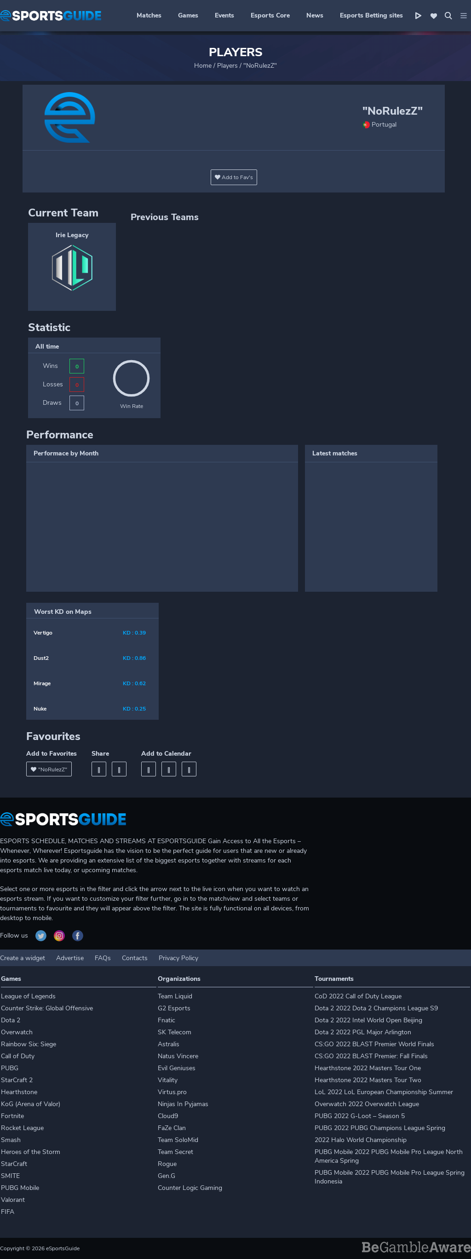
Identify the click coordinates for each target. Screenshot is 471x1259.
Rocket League (22, 1128)
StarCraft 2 (17, 1080)
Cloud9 (168, 1116)
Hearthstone (19, 1092)
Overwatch (17, 1032)
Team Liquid (175, 996)
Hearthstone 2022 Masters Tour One (368, 1068)
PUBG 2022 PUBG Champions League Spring (380, 1128)
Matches (149, 15)
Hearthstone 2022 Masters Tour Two (368, 1080)
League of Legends (28, 996)
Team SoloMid (178, 1140)
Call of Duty (17, 1056)
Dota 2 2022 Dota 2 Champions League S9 (376, 1008)
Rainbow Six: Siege (28, 1044)
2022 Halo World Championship (361, 1140)
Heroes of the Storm (30, 1152)
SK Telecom (174, 1032)
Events (224, 15)
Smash (11, 1140)
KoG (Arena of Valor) (30, 1104)
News (314, 15)
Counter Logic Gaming (190, 1187)
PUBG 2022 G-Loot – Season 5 (360, 1116)
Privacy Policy (178, 958)
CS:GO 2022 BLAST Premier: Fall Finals (371, 1056)
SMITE (10, 1176)
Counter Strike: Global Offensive (47, 1008)
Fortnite (12, 1116)
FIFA (7, 1211)
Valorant (13, 1199)
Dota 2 (10, 1020)
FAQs (103, 958)
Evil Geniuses (176, 1068)
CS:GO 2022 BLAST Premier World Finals (374, 1044)
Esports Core (270, 15)
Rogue (167, 1164)
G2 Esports (174, 1008)
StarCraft (14, 1164)
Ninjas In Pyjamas (183, 1104)
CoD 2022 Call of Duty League (358, 996)
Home (203, 65)
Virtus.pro (172, 1092)
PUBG (9, 1068)
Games (188, 15)
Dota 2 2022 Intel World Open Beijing (368, 1020)
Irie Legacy (72, 235)
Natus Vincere (178, 1056)
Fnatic (166, 1020)
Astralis (168, 1044)
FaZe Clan (172, 1128)
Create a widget (22, 958)
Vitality (168, 1080)
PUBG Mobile (20, 1187)
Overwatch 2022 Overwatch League (367, 1104)
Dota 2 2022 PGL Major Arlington (363, 1032)
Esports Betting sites (371, 15)
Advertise (70, 958)
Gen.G (166, 1176)
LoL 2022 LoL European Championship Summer (384, 1092)
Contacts (135, 958)
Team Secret (175, 1152)
